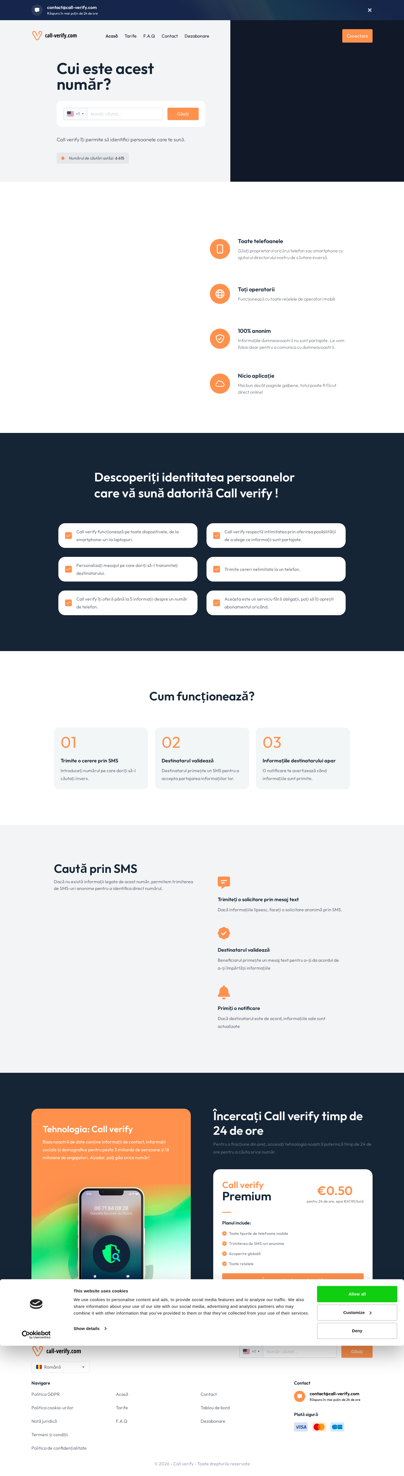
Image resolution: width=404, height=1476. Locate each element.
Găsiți (183, 114)
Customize (357, 1442)
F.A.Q (149, 36)
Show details (87, 1458)
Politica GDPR (45, 1394)
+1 (75, 114)
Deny (357, 1461)
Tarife (131, 36)
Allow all (357, 1424)
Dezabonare (197, 36)
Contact (170, 36)
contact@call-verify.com (72, 7)
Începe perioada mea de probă (293, 1280)
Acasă (111, 36)
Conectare (357, 36)
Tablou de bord (215, 1407)
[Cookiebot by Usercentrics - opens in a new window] (36, 1465)
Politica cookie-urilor (52, 1407)
